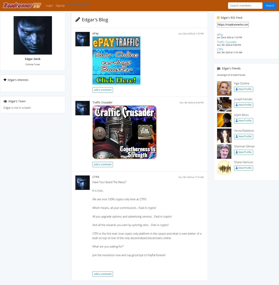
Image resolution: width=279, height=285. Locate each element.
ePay (95, 33)
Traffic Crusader (102, 102)
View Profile (244, 89)
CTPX (95, 177)
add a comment (102, 89)
